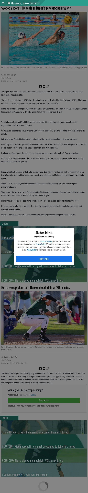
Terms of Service (46, 241)
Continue (43, 259)
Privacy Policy (41, 244)
